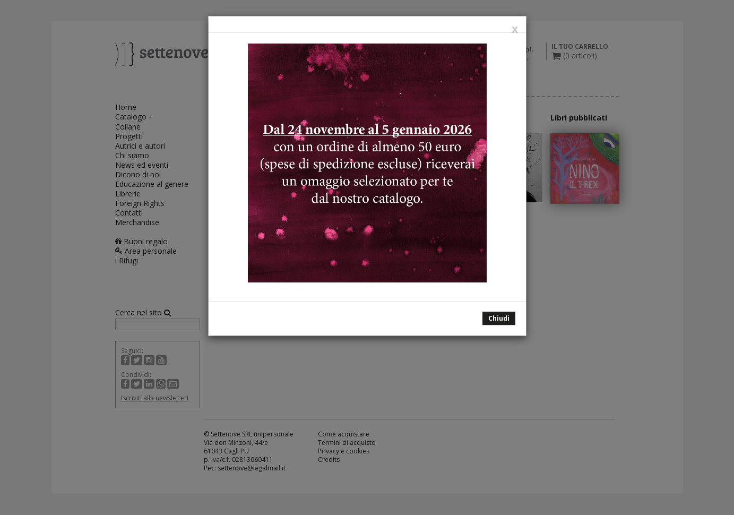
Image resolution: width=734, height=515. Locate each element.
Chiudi (499, 318)
